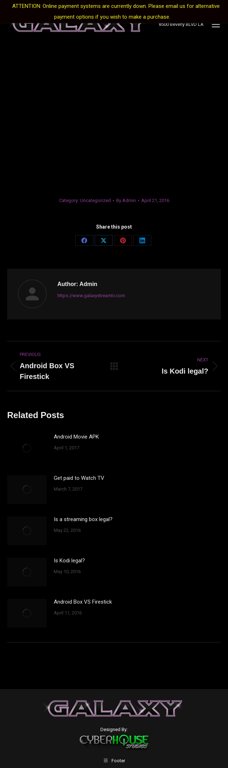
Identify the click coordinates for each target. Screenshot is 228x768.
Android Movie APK (76, 437)
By (126, 200)
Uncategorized (95, 200)
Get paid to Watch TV (79, 478)
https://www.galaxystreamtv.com (91, 295)
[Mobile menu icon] (216, 24)
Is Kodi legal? (69, 560)
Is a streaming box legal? (83, 519)
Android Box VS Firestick (83, 602)
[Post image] (27, 448)
